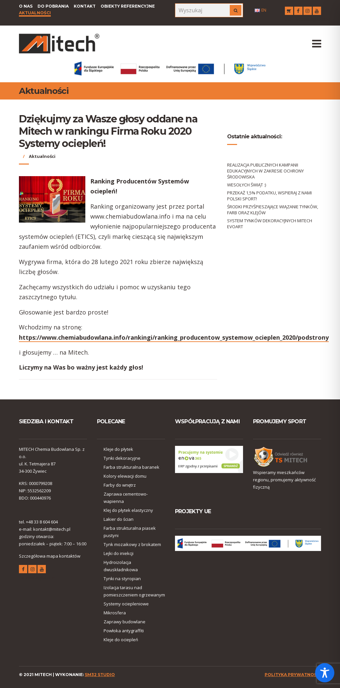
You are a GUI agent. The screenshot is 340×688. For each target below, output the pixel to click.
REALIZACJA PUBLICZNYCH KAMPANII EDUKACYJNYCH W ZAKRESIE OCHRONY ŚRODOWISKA (265, 171)
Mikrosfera (115, 613)
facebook (298, 12)
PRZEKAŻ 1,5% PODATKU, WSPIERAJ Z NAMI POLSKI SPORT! (269, 196)
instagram (307, 12)
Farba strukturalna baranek (131, 467)
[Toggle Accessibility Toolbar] (324, 672)
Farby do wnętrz (120, 485)
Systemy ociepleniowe (126, 604)
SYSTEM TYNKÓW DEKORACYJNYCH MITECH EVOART (269, 224)
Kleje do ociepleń (121, 640)
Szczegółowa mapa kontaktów (49, 556)
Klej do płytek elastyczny (128, 510)
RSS (289, 12)
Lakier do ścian (118, 519)
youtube (317, 12)
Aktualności (35, 12)
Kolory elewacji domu (125, 476)
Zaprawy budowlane (124, 622)
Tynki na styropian (122, 579)
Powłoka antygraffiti (124, 631)
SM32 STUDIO (100, 674)
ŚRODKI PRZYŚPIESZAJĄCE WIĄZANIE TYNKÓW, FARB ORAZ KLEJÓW (272, 210)
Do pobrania (53, 6)
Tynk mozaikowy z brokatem (132, 544)
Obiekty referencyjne (128, 6)
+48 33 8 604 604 (42, 522)
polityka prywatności (293, 674)
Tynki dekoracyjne (122, 458)
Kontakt (85, 6)
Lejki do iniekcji (118, 553)
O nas (26, 6)
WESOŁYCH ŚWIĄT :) (246, 185)
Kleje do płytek (118, 449)
